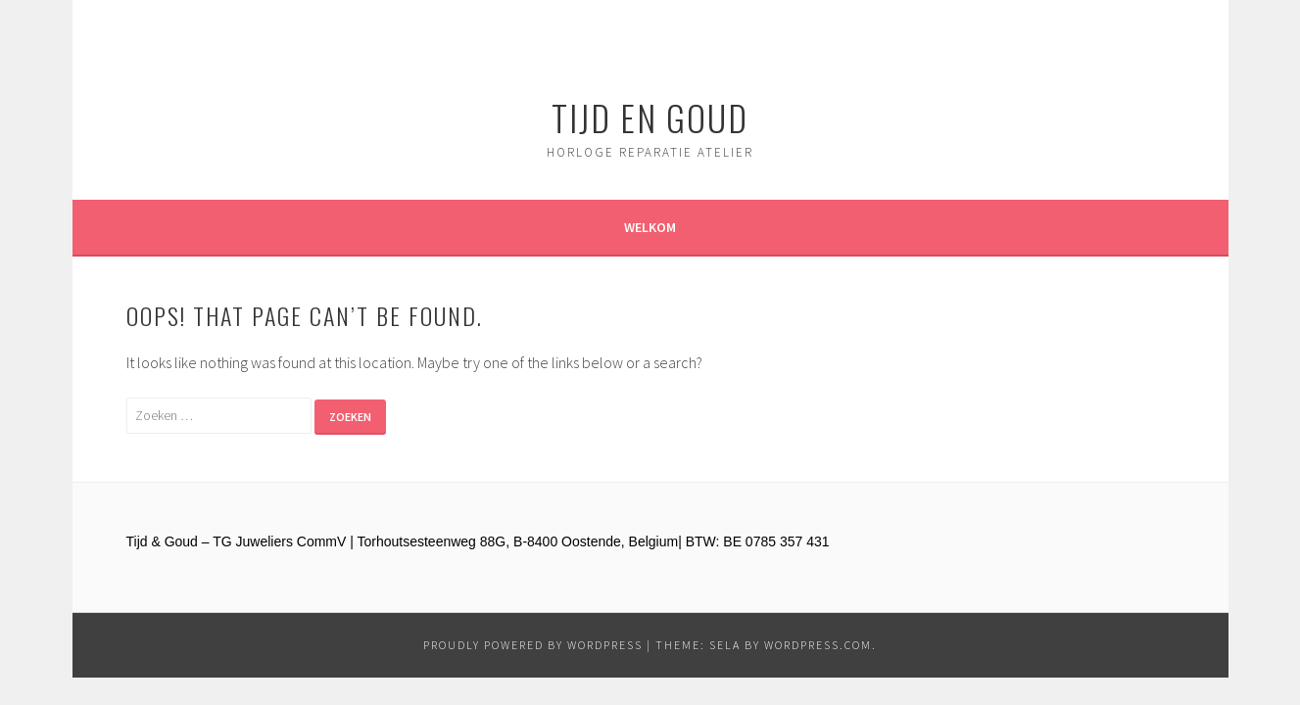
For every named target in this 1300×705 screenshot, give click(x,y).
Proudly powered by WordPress (533, 644)
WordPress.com (818, 644)
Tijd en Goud (650, 117)
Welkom (650, 227)
